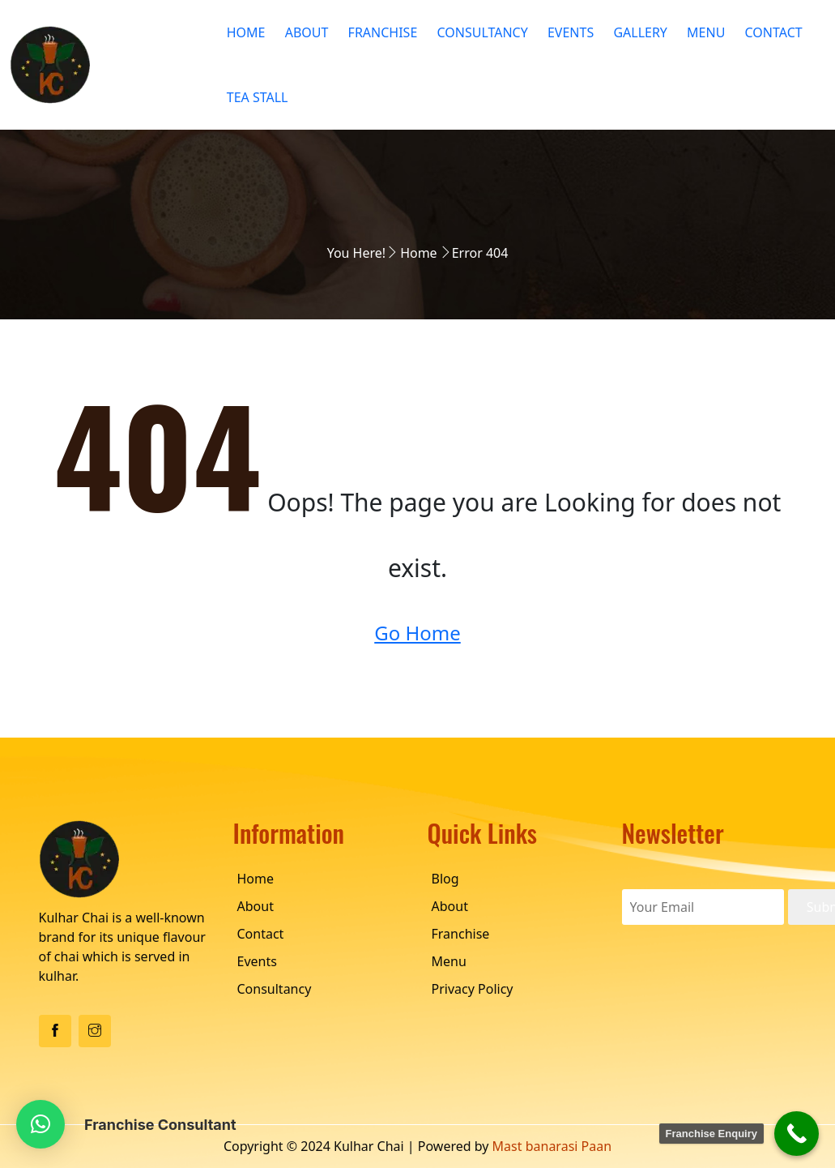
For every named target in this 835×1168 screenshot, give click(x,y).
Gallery (640, 32)
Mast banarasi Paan (552, 1146)
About (307, 32)
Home (246, 32)
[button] (40, 1124)
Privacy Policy (472, 989)
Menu (706, 32)
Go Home (417, 632)
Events (570, 32)
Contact (774, 32)
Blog (445, 879)
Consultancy (482, 32)
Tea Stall (257, 97)
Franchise (383, 32)
